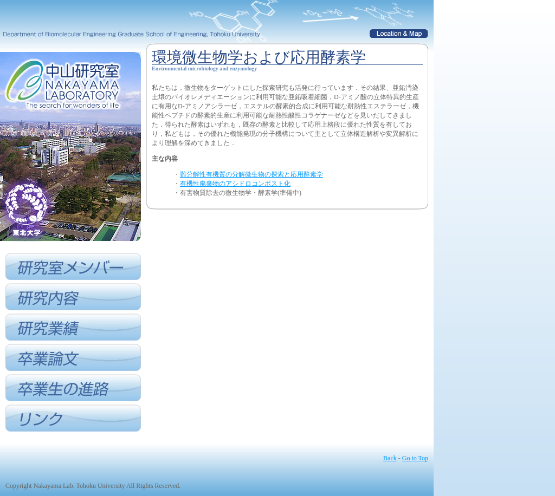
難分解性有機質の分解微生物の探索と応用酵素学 (251, 174)
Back (390, 458)
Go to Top (415, 458)
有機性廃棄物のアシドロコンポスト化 (235, 183)
